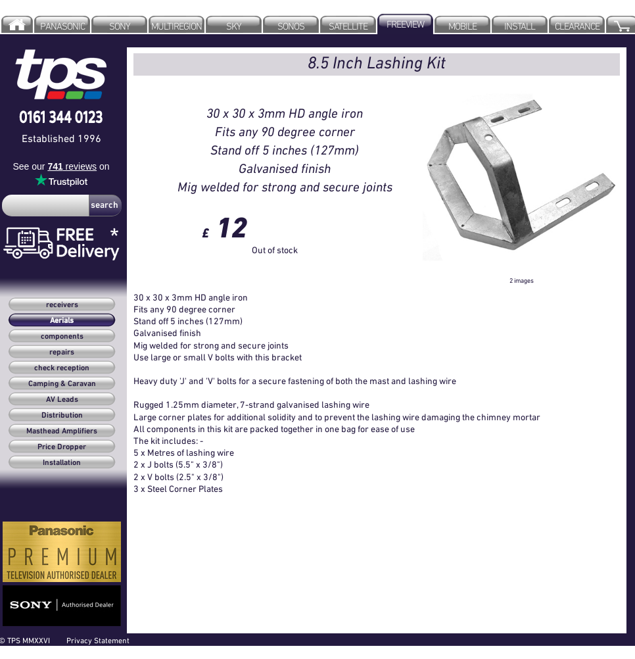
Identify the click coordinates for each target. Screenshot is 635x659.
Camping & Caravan (62, 384)
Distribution (62, 415)
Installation (62, 463)
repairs (61, 352)
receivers (62, 305)
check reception (61, 368)
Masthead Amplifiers (61, 431)
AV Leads (62, 399)
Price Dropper (61, 447)
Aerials (62, 321)
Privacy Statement (97, 640)
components (62, 336)
